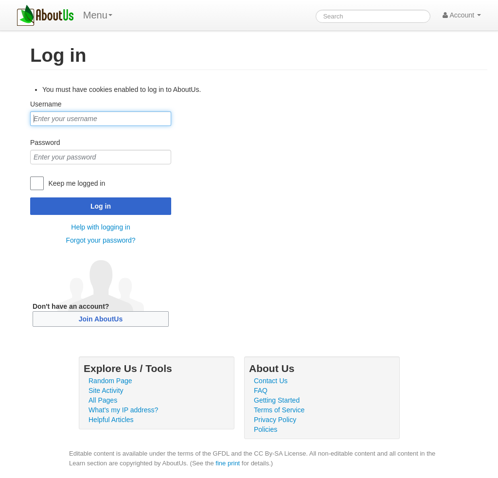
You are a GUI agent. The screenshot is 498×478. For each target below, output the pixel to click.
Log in (100, 206)
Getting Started (277, 400)
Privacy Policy (275, 420)
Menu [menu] (97, 15)
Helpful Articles (111, 420)
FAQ (260, 390)
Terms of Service (279, 410)
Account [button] (462, 15)
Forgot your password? (100, 240)
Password (45, 142)
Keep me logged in (76, 183)
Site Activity (106, 390)
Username (46, 104)
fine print (227, 463)
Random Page (110, 381)
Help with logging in (100, 227)
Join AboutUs (101, 319)
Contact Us (270, 381)
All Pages (103, 400)
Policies (265, 429)
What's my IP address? (123, 410)
